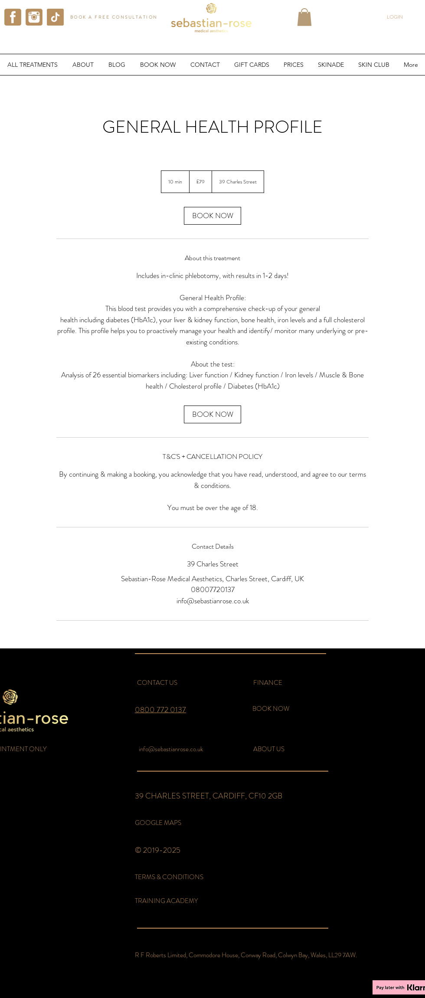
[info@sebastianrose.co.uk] (170, 749)
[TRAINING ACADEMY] (170, 901)
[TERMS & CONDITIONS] (172, 877)
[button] (304, 17)
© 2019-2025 (157, 850)
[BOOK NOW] (271, 709)
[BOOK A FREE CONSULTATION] (114, 17)
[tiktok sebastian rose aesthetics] (55, 17)
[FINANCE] (267, 683)
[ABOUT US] (269, 749)
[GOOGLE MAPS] (158, 823)
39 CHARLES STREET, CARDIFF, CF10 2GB (208, 796)
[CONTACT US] (157, 683)
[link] (212, 216)
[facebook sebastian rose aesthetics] (12, 17)
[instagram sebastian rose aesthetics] (34, 17)
